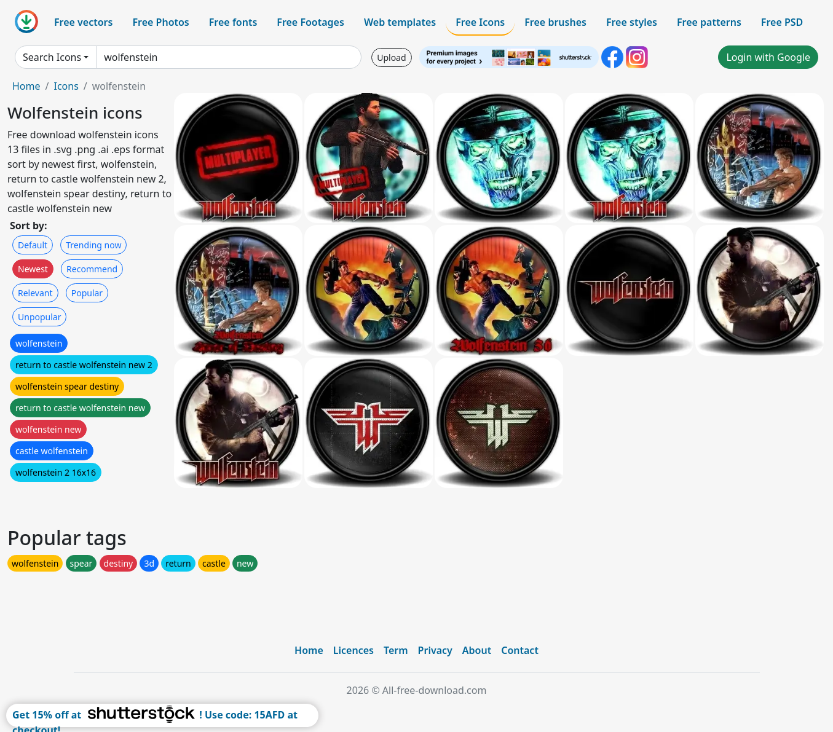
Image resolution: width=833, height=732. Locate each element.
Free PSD (782, 22)
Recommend (91, 269)
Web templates (400, 22)
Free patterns (709, 22)
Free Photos (160, 22)
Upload (391, 57)
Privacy (435, 650)
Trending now (93, 245)
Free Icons (480, 22)
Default (32, 245)
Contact (520, 650)
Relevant (35, 293)
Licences (353, 650)
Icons (65, 86)
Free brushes (555, 22)
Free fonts (233, 22)
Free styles (631, 22)
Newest (33, 269)
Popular (87, 293)
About (476, 650)
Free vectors (83, 22)
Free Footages (310, 22)
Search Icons (52, 57)
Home (26, 86)
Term (396, 650)
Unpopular (39, 317)
